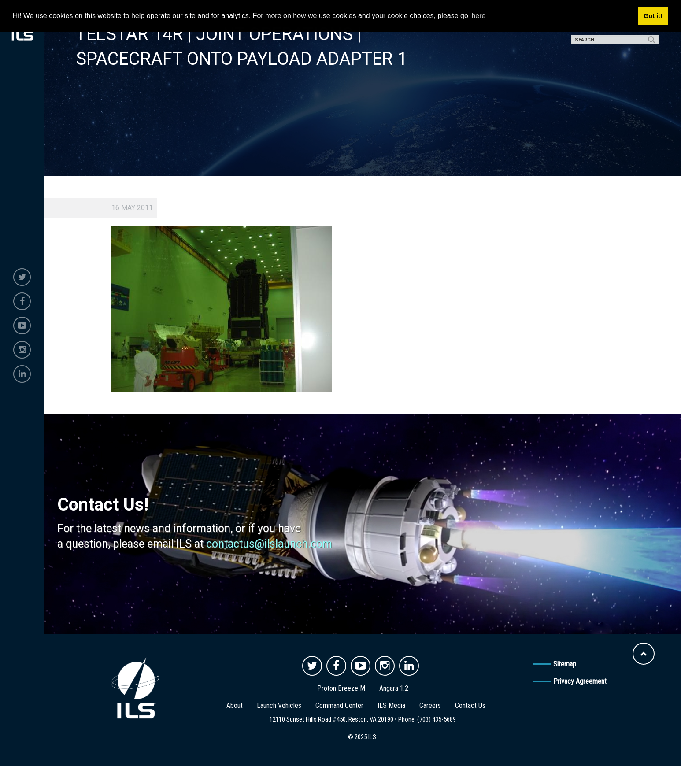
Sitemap (564, 664)
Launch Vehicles (279, 705)
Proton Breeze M (341, 688)
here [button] (478, 15)
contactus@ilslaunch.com (269, 543)
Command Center (339, 705)
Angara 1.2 (393, 688)
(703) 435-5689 (436, 719)
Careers (430, 705)
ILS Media (391, 705)
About (234, 705)
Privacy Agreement (580, 681)
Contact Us (470, 705)
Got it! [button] (653, 15)
